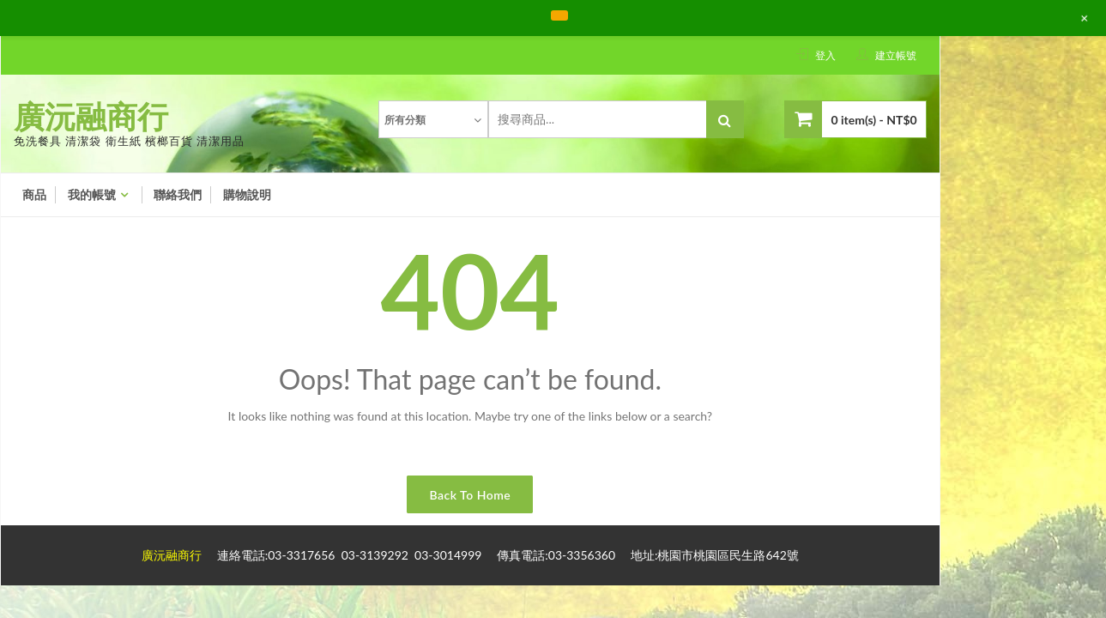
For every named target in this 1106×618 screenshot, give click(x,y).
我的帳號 (92, 195)
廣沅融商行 (91, 116)
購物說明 (247, 195)
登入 (825, 55)
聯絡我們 (178, 195)
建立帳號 (895, 55)
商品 (34, 195)
